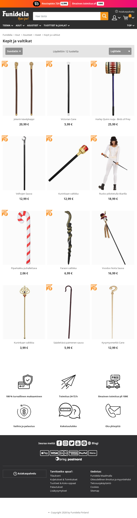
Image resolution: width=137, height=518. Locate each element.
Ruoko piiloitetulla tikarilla (113, 193)
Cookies (94, 487)
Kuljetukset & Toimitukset (63, 479)
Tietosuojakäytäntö (100, 483)
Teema (6, 25)
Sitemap (94, 490)
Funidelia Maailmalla (101, 475)
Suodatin (12, 51)
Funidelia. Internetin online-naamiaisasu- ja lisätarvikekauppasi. (16, 16)
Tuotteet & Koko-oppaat (63, 483)
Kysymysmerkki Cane (113, 342)
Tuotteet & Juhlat (55, 25)
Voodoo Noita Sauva (113, 268)
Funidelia (7, 34)
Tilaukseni (55, 475)
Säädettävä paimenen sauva (68, 342)
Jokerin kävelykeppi (24, 119)
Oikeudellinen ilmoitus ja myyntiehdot (110, 479)
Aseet (38, 34)
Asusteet (32, 25)
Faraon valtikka (68, 268)
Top (129, 25)
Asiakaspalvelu (24, 473)
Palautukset (56, 487)
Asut (19, 25)
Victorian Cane (68, 119)
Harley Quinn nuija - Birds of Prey (112, 119)
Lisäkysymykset (58, 490)
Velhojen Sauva (24, 193)
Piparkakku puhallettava (24, 268)
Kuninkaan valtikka (68, 193)
